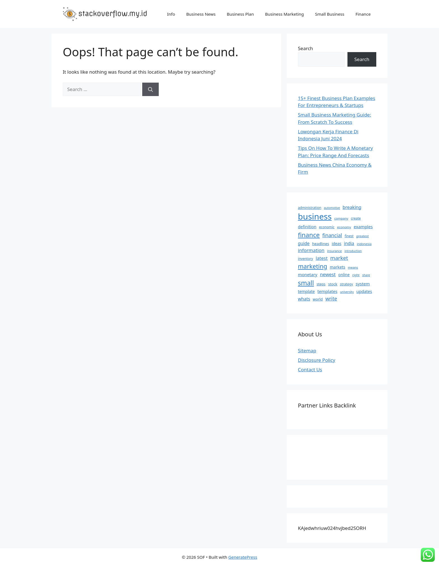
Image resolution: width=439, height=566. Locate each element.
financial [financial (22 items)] (332, 235)
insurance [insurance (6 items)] (334, 251)
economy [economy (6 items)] (344, 227)
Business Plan (240, 14)
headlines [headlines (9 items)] (320, 243)
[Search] (150, 89)
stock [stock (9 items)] (332, 284)
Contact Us (310, 369)
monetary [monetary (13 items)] (307, 274)
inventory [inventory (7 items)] (305, 258)
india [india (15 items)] (349, 243)
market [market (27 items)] (339, 258)
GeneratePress (242, 557)
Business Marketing (284, 14)
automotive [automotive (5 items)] (332, 208)
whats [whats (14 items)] (304, 299)
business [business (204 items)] (315, 216)
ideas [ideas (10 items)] (336, 243)
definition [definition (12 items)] (307, 226)
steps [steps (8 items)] (321, 284)
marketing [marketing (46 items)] (312, 266)
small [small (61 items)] (306, 282)
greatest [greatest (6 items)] (362, 236)
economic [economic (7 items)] (327, 227)
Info (171, 14)
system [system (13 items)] (363, 284)
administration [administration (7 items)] (309, 207)
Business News (201, 14)
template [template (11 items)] (306, 291)
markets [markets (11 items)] (337, 267)
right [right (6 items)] (355, 275)
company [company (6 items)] (341, 218)
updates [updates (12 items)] (364, 291)
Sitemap (307, 350)
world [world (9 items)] (318, 299)
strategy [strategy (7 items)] (346, 284)
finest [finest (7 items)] (349, 236)
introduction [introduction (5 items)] (353, 251)
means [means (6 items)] (353, 267)
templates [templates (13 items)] (327, 291)
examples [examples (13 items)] (363, 226)
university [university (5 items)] (347, 292)
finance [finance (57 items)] (309, 234)
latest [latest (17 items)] (322, 258)
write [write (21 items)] (331, 298)
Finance (363, 14)
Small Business (329, 14)
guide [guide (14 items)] (303, 243)
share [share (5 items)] (366, 275)
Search (305, 48)
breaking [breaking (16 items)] (352, 207)
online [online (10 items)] (343, 274)
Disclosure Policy (316, 360)
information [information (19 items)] (311, 250)
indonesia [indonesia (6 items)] (364, 244)
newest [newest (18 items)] (328, 274)
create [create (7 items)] (356, 218)
